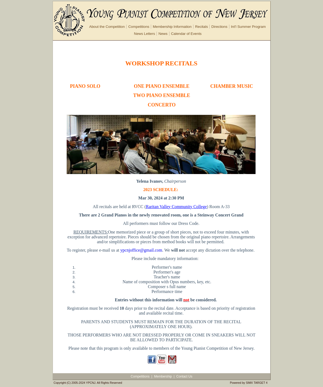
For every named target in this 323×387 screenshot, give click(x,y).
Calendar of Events (186, 34)
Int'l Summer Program (248, 27)
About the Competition (107, 27)
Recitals (201, 27)
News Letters (144, 34)
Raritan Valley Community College (176, 206)
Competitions (138, 27)
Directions (219, 27)
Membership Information (172, 27)
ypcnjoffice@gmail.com (141, 250)
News (162, 34)
